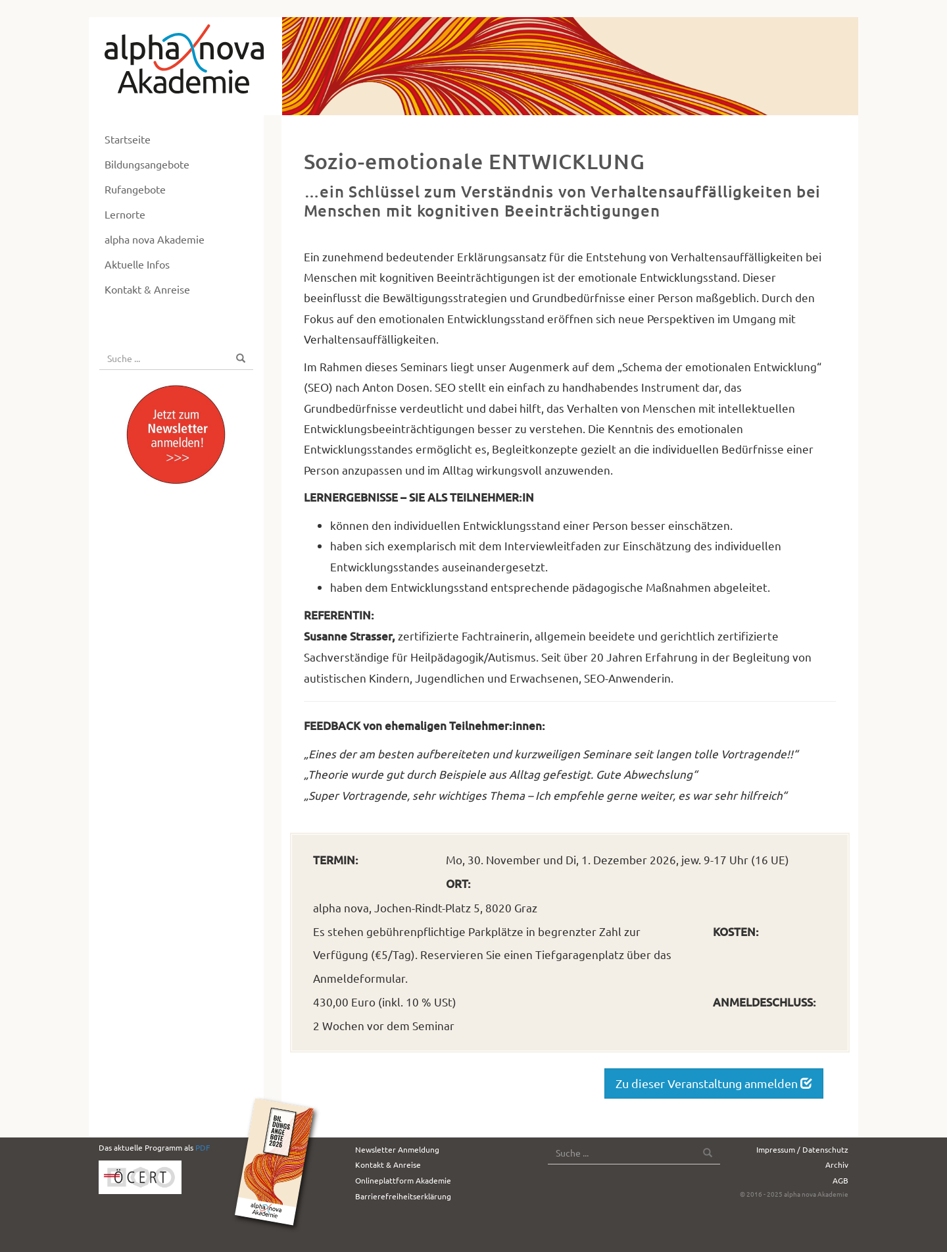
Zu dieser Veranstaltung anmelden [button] (714, 1083)
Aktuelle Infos (137, 264)
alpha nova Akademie (155, 239)
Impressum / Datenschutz (802, 1149)
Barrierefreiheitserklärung (403, 1196)
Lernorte (125, 214)
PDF (202, 1147)
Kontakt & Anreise (147, 289)
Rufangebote (135, 189)
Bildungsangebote (147, 163)
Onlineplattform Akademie (403, 1180)
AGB (840, 1180)
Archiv (836, 1164)
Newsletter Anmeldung (397, 1149)
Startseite (128, 138)
